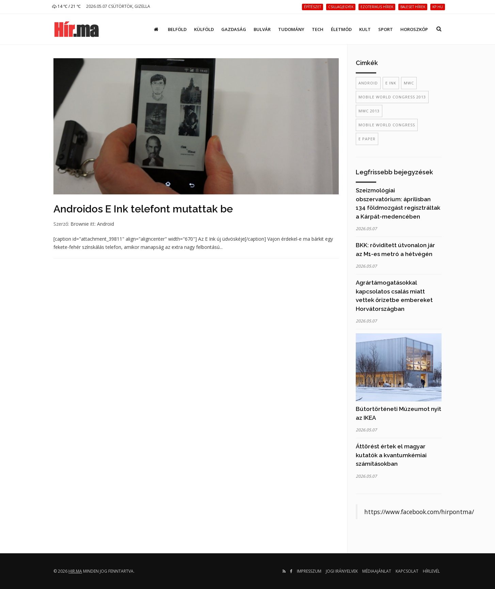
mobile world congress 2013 (392, 96)
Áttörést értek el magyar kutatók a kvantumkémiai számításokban (391, 455)
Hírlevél (431, 571)
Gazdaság (233, 29)
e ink (390, 82)
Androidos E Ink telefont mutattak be (143, 209)
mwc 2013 (369, 110)
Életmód (341, 29)
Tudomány (291, 29)
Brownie (79, 224)
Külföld (204, 29)
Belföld (177, 29)
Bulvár (262, 29)
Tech (317, 29)
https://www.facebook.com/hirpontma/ (419, 512)
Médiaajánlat (376, 571)
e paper (367, 138)
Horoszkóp (414, 29)
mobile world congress (386, 124)
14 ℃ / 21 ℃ (66, 6)
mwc (409, 82)
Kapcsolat (407, 571)
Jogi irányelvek (342, 571)
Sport (385, 29)
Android (105, 224)
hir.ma (75, 571)
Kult (365, 29)
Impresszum (309, 571)
